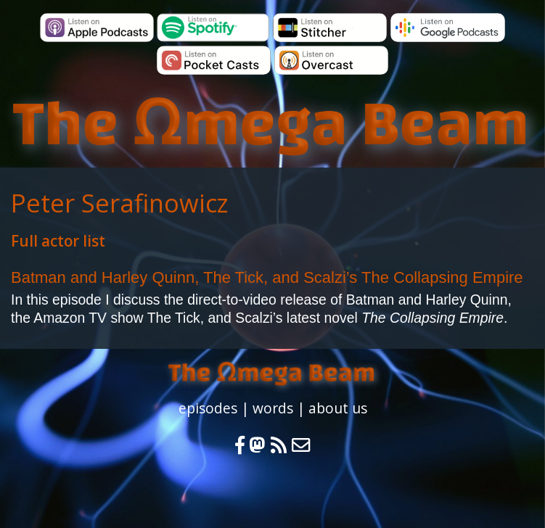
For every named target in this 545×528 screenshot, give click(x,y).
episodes (208, 408)
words (273, 408)
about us (337, 408)
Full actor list (58, 241)
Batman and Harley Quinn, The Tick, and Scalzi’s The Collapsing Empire (267, 277)
